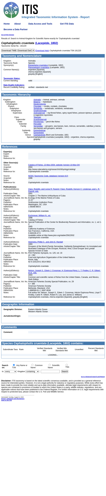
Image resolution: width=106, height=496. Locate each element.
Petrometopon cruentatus (38, 67)
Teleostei (37, 117)
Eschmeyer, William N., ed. (39, 215)
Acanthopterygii (40, 119)
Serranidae (38, 126)
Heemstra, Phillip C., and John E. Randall (45, 242)
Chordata (37, 106)
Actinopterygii (39, 113)
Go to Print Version (7, 35)
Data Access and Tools (40, 23)
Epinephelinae (39, 130)
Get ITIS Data (67, 23)
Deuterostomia (40, 104)
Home (7, 23)
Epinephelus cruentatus (38, 65)
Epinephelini (39, 133)
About (17, 23)
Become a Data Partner (16, 29)
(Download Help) (42, 51)
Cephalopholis (39, 135)
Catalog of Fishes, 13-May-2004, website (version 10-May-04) (54, 165)
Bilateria (37, 102)
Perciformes (39, 122)
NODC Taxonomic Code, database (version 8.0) (48, 176)
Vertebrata (38, 108)
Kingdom (21, 371)
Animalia (37, 100)
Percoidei (37, 124)
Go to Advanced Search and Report (93, 376)
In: (3, 371)
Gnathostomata (40, 111)
